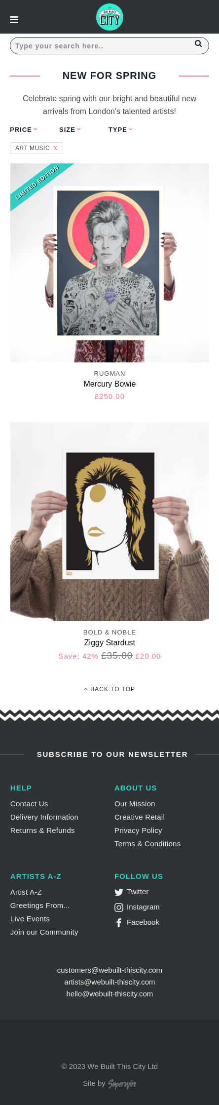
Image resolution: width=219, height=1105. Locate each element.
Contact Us (29, 803)
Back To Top (109, 689)
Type (118, 129)
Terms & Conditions (147, 843)
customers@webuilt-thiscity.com (109, 970)
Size (67, 129)
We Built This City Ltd (122, 1066)
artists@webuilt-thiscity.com (109, 982)
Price (21, 129)
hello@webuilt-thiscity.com (109, 993)
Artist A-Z (26, 892)
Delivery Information (44, 817)
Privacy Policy (138, 830)
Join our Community (44, 932)
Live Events (30, 918)
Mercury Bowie (110, 384)
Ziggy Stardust (109, 642)
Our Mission (134, 803)
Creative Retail (139, 817)
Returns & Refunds (42, 830)
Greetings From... (40, 905)
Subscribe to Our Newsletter (111, 754)
